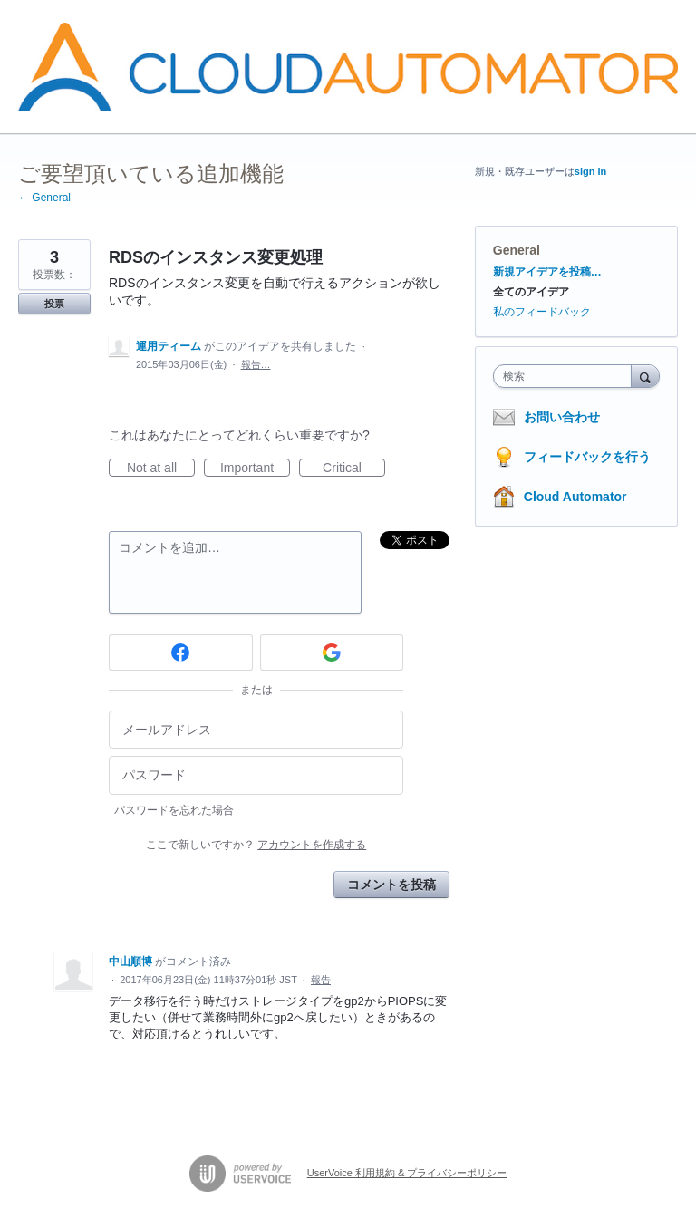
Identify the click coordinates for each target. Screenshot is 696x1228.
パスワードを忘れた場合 (174, 810)
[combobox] (566, 376)
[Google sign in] (332, 652)
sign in (590, 171)
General (516, 250)
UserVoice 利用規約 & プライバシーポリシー (407, 1172)
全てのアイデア (531, 291)
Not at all (161, 468)
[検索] (645, 375)
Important (255, 468)
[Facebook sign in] (181, 652)
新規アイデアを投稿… (547, 272)
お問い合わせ (562, 417)
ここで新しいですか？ (256, 844)
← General (44, 197)
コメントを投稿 (391, 884)
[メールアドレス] (256, 730)
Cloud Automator (575, 496)
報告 (321, 979)
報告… (256, 364)
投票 (54, 303)
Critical (354, 468)
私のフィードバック (542, 311)
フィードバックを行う (587, 457)
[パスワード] (256, 775)
